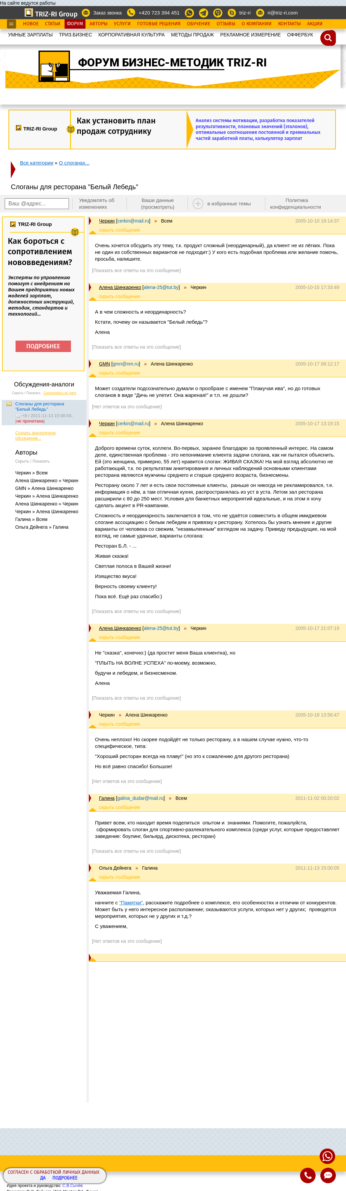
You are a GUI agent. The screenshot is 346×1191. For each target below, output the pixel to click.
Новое (31, 24)
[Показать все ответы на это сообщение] (136, 270)
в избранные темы (229, 203)
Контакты (289, 24)
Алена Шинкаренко (120, 287)
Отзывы (226, 24)
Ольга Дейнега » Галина (42, 527)
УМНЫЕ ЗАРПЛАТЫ (30, 34)
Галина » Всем (31, 519)
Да (43, 1178)
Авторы (98, 24)
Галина (107, 798)
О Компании (257, 24)
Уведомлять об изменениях (97, 203)
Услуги (122, 24)
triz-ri (244, 13)
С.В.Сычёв (73, 1185)
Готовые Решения (158, 24)
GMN (104, 364)
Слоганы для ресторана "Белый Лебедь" (39, 406)
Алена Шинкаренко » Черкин (46, 480)
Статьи (52, 24)
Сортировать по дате (59, 393)
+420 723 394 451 (159, 13)
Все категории (36, 163)
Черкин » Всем (31, 472)
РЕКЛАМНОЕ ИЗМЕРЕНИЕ (250, 34)
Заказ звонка (107, 13)
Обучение (198, 24)
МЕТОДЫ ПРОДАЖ (192, 34)
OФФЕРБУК (300, 34)
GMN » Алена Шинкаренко (44, 488)
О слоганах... (74, 163)
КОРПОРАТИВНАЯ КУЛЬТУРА (131, 34)
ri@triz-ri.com (283, 13)
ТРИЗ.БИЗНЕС (75, 34)
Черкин (107, 221)
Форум (75, 24)
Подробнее (64, 1178)
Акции (315, 24)
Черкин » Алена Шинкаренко (46, 496)
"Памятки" (131, 902)
